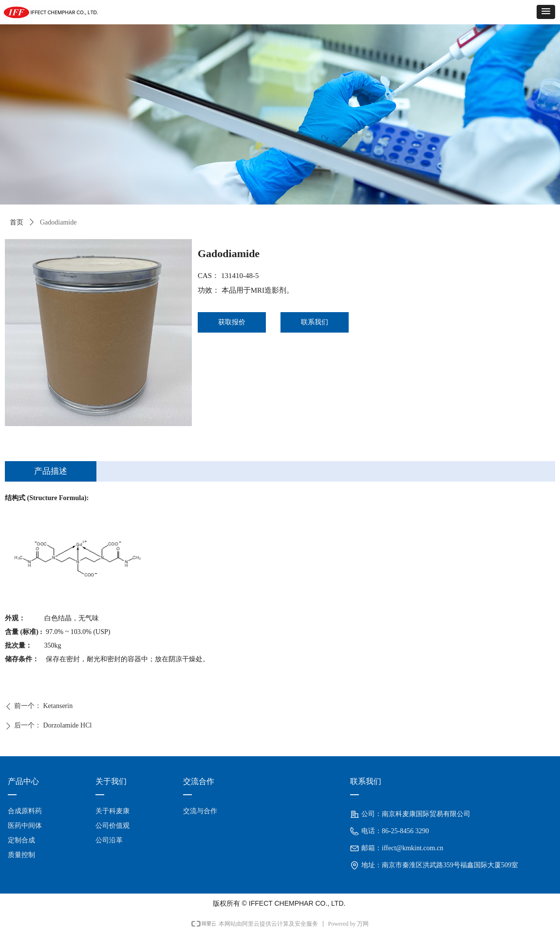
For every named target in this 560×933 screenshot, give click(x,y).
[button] (546, 12)
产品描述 (50, 471)
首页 (16, 222)
